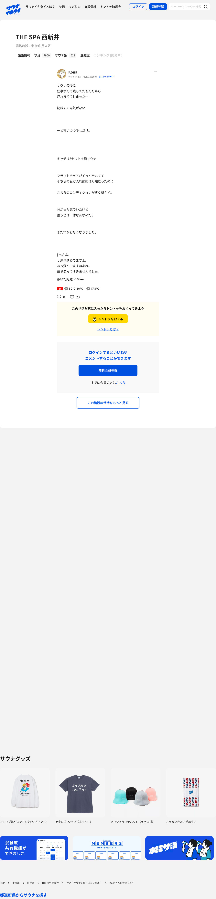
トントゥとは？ (108, 329)
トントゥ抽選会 (110, 7)
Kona (72, 72)
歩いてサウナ (106, 77)
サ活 (62, 7)
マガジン (75, 7)
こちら (120, 382)
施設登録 (90, 7)
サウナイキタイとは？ (40, 7)
